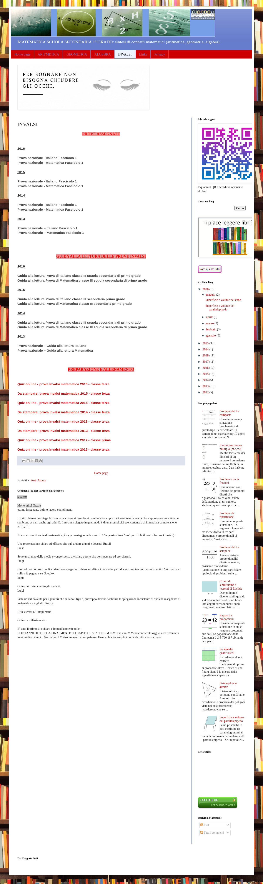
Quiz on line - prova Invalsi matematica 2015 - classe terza (63, 384)
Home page (22, 54)
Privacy (159, 54)
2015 (206, 374)
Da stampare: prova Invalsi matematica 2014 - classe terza (63, 412)
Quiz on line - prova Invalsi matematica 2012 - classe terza (63, 449)
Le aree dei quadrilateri (227, 651)
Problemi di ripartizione (227, 515)
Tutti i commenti (212, 832)
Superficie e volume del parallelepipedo (219, 307)
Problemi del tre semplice (229, 549)
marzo (210, 323)
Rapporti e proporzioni (227, 617)
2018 (206, 355)
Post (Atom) (38, 480)
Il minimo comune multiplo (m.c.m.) (231, 447)
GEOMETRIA (77, 54)
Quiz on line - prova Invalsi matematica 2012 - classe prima (64, 440)
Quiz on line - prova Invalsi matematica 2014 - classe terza (63, 403)
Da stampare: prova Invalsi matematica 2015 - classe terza (63, 393)
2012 (206, 392)
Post (204, 825)
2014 (206, 380)
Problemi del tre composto (229, 413)
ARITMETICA (48, 54)
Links (143, 54)
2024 (206, 349)
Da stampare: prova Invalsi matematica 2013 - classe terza (63, 431)
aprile (210, 317)
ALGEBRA (102, 54)
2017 (206, 361)
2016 (206, 367)
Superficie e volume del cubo (223, 300)
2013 (206, 386)
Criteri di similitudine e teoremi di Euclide (231, 585)
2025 (206, 343)
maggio (211, 294)
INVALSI (125, 54)
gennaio (211, 335)
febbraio (211, 329)
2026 (206, 289)
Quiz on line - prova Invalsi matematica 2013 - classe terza (63, 421)
